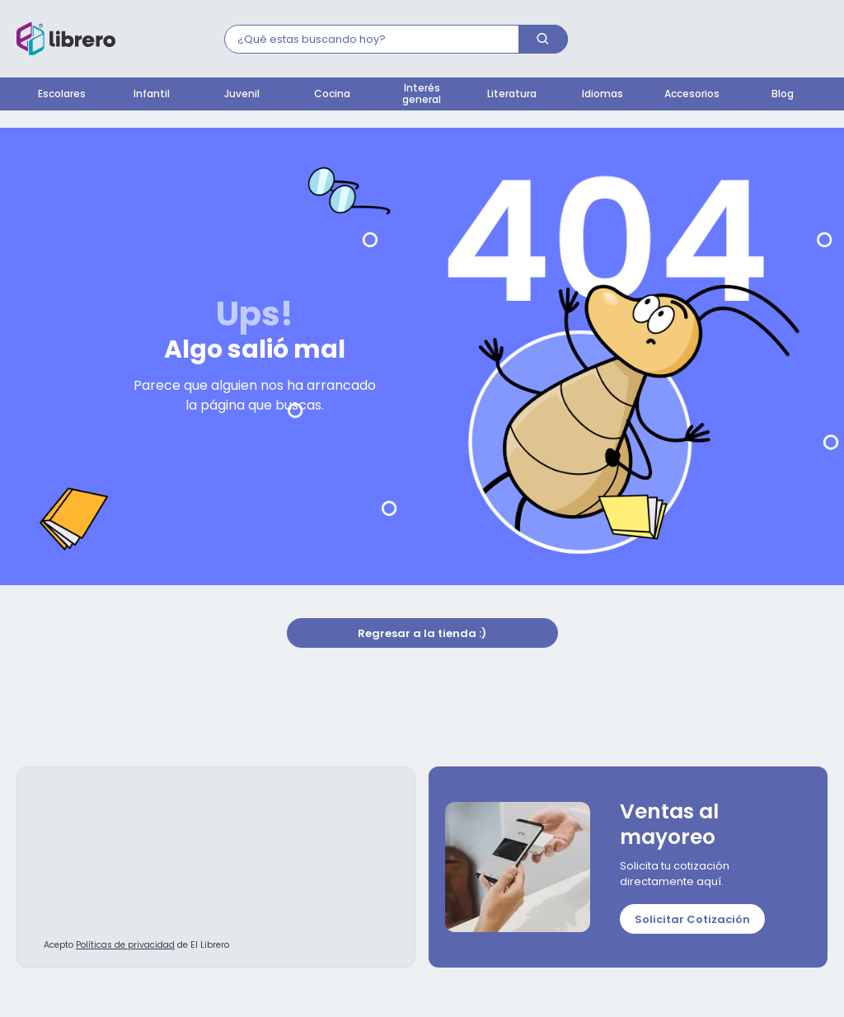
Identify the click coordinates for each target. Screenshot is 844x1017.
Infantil (152, 95)
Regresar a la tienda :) (422, 634)
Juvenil (242, 95)
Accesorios (692, 95)
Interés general (421, 94)
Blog (782, 95)
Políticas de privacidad (125, 945)
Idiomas (602, 95)
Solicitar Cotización (692, 920)
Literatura (512, 95)
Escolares (62, 95)
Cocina (332, 95)
